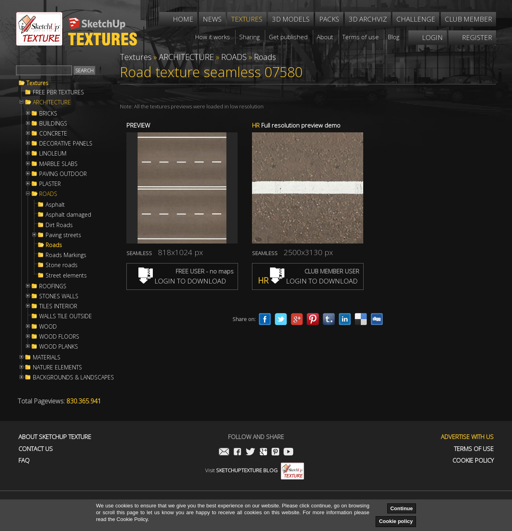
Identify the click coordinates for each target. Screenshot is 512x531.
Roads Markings (66, 255)
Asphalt (55, 204)
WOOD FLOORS (59, 336)
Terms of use (474, 449)
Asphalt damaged (68, 214)
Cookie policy (396, 521)
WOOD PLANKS (58, 346)
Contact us (35, 449)
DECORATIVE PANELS (65, 143)
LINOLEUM (52, 153)
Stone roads (62, 265)
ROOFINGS (52, 286)
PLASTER (50, 184)
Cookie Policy (473, 460)
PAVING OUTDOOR (63, 174)
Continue (401, 508)
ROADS (48, 194)
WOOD (48, 326)
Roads (54, 245)
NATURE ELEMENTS (57, 367)
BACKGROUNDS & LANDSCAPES (73, 377)
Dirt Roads (59, 225)
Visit (254, 470)
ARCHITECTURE (52, 102)
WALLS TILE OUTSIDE (65, 316)
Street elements (66, 275)
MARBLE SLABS (58, 164)
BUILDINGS (53, 123)
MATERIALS (46, 357)
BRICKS (48, 113)
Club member (468, 19)
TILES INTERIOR (58, 306)
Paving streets (63, 235)
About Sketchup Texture (54, 437)
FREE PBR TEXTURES (58, 92)
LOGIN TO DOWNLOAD (182, 280)
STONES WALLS (58, 296)
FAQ (24, 460)
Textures (37, 83)
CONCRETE (53, 133)
